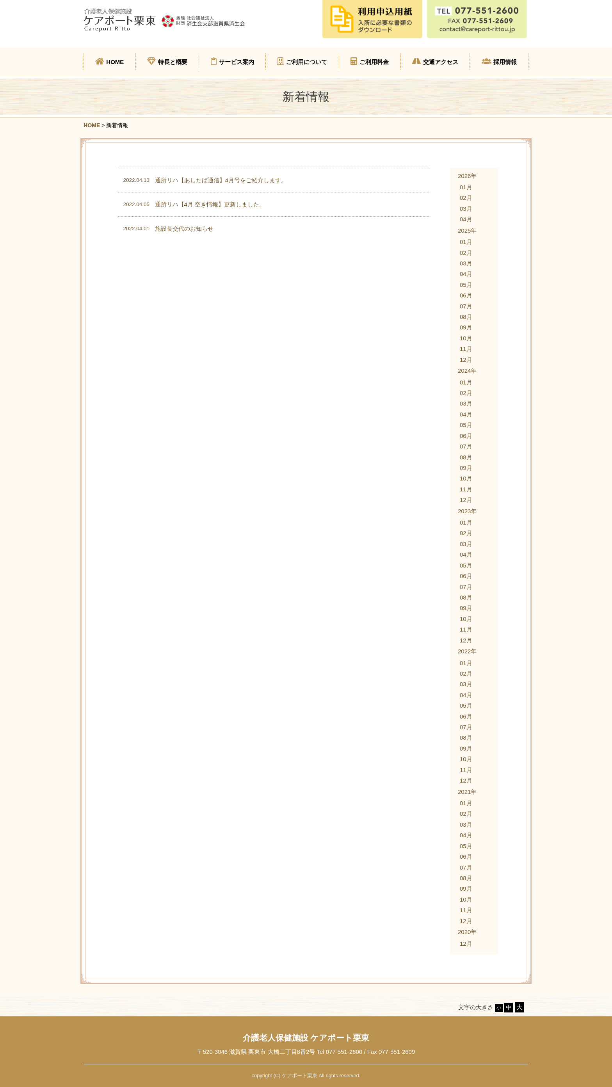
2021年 (467, 791)
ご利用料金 (369, 61)
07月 (466, 306)
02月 (466, 197)
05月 (466, 284)
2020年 (467, 932)
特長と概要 (167, 61)
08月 (466, 316)
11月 (466, 348)
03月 (466, 208)
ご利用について (302, 61)
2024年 (467, 370)
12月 (466, 359)
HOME (109, 61)
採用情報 (499, 61)
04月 (466, 219)
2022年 (467, 651)
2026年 (467, 176)
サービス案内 (232, 61)
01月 (466, 187)
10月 (466, 338)
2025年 (467, 230)
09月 (466, 327)
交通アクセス (435, 61)
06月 (466, 295)
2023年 (467, 511)
